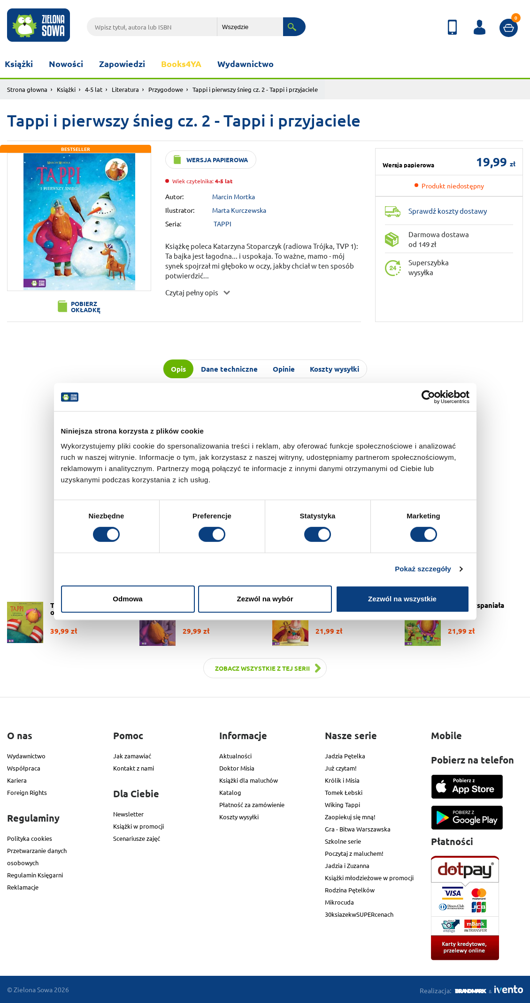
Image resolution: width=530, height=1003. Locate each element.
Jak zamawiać (132, 756)
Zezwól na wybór (265, 599)
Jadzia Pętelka (345, 756)
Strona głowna (27, 89)
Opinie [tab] (284, 369)
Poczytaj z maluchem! (354, 853)
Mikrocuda (339, 902)
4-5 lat (93, 89)
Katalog (230, 792)
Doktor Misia (236, 768)
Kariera (17, 780)
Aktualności (235, 756)
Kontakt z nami (133, 768)
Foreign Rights (27, 792)
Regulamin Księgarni (35, 875)
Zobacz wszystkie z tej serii (262, 668)
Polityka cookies (29, 838)
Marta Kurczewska (239, 210)
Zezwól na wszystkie (402, 599)
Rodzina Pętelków (350, 890)
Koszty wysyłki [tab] (334, 369)
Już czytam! (341, 768)
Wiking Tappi (342, 804)
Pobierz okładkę (85, 306)
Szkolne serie (343, 841)
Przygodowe (165, 89)
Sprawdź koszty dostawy (447, 210)
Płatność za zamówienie (251, 804)
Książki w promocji (138, 826)
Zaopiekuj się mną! (350, 817)
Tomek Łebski (343, 792)
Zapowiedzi (122, 63)
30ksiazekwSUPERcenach (359, 914)
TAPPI (222, 223)
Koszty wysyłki (239, 817)
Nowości (66, 63)
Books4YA (181, 63)
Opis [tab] (178, 369)
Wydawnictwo (245, 63)
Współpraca (23, 768)
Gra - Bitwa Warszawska (358, 829)
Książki (19, 63)
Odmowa (127, 599)
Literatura (125, 89)
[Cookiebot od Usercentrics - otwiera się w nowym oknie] (428, 397)
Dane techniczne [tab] (229, 369)
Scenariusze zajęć (136, 838)
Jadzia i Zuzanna (347, 865)
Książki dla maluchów (248, 780)
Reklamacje (22, 887)
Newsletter (128, 814)
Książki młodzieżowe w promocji (369, 878)
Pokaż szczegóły (423, 569)
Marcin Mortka (233, 196)
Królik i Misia (342, 780)
